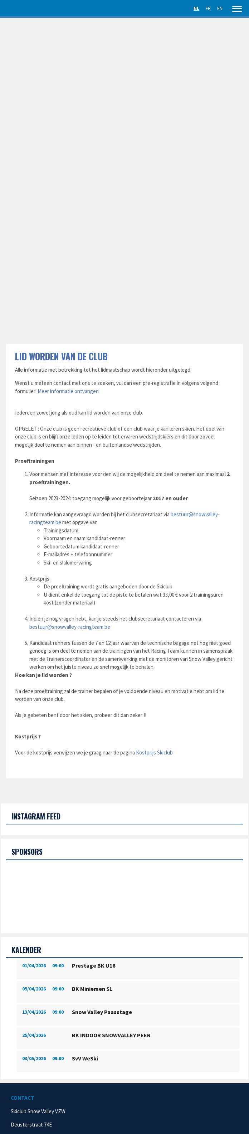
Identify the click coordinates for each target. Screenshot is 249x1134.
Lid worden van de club (61, 356)
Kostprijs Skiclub (154, 752)
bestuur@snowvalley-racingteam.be (69, 626)
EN (220, 8)
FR (208, 8)
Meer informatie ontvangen (68, 391)
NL (196, 8)
